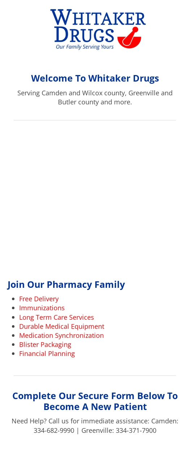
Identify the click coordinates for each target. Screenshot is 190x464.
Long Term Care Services (56, 317)
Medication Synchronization (61, 335)
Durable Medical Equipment (61, 326)
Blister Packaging (45, 344)
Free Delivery (39, 298)
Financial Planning (47, 353)
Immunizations (42, 307)
